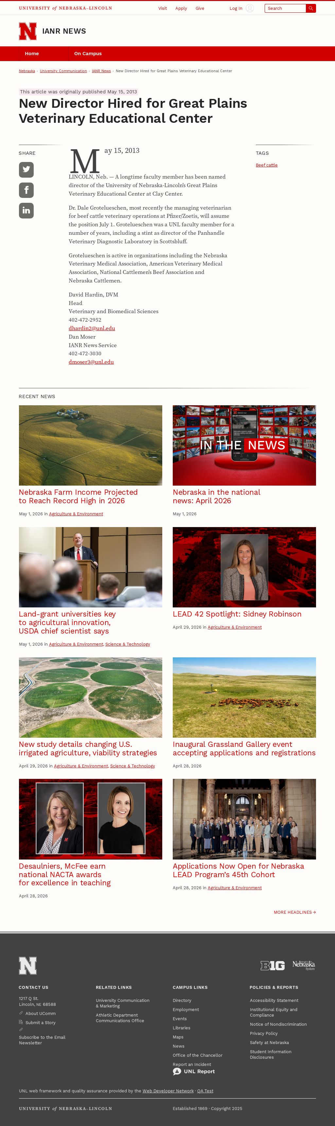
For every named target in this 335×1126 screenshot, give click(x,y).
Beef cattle (267, 165)
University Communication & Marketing (123, 1003)
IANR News (64, 31)
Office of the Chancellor (197, 1055)
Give (200, 8)
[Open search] (290, 8)
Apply (181, 8)
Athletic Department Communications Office (120, 1018)
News (179, 1046)
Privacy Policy (264, 1033)
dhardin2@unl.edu (92, 328)
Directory (182, 1000)
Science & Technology (127, 644)
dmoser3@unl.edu (91, 362)
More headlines (293, 912)
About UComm (41, 1013)
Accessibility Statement (274, 1000)
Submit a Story (41, 1022)
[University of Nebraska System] (304, 966)
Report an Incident (194, 1069)
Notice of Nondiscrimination (278, 1024)
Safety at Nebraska (269, 1042)
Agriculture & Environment (76, 513)
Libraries (181, 1027)
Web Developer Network (168, 1090)
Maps (178, 1037)
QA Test (205, 1090)
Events (180, 1018)
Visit (162, 8)
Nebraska (27, 71)
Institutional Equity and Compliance (273, 1012)
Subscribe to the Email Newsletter (42, 1040)
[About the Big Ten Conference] (273, 966)
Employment (186, 1009)
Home (32, 53)
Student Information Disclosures (270, 1054)
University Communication (63, 71)
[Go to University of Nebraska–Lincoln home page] (28, 31)
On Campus (88, 53)
